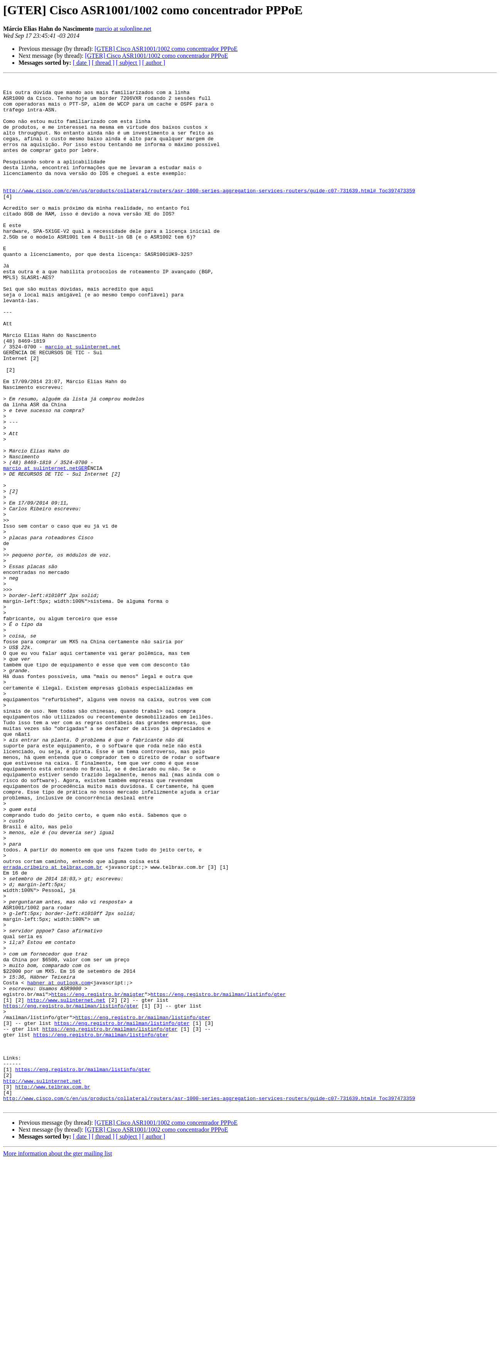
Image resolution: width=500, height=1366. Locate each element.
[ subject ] (128, 62)
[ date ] (81, 62)
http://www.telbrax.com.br (52, 1288)
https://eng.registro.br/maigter (98, 1177)
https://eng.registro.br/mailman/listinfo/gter (218, 1177)
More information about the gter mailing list (57, 1359)
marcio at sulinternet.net (82, 400)
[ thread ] (103, 62)
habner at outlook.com (58, 1164)
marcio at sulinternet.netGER (45, 546)
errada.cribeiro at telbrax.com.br (52, 1025)
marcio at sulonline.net (123, 28)
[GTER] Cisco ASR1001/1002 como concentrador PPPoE (165, 48)
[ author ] (153, 62)
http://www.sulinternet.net (66, 1184)
